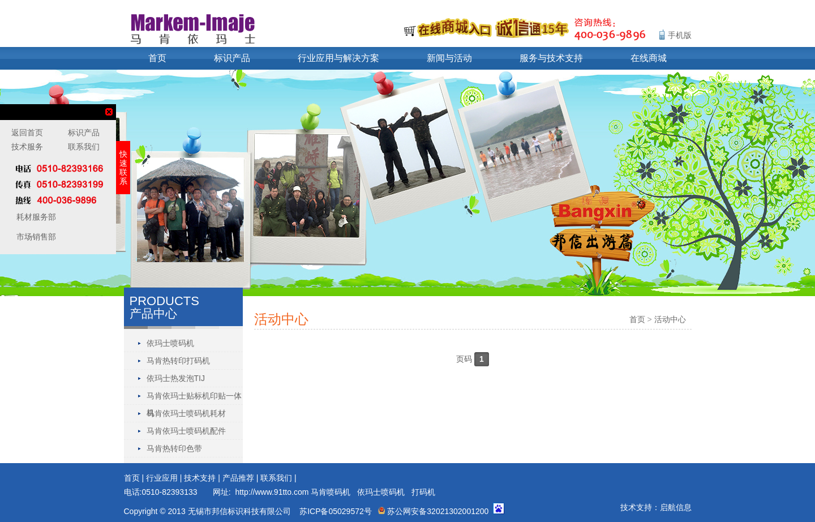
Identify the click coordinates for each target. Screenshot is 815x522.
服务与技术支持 (551, 58)
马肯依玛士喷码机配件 (186, 430)
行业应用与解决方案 (338, 58)
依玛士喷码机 (170, 343)
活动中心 (670, 319)
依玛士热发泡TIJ (176, 378)
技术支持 (200, 477)
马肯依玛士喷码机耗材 (186, 413)
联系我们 (276, 477)
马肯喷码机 (330, 492)
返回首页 (27, 132)
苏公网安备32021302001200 (433, 511)
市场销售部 (35, 236)
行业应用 (162, 477)
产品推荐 (238, 477)
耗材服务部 (35, 216)
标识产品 (232, 58)
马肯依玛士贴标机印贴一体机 (194, 397)
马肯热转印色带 (174, 448)
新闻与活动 (449, 58)
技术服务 (27, 146)
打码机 (423, 492)
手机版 (680, 35)
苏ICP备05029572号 (335, 511)
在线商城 (648, 58)
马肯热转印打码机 (178, 360)
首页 (157, 58)
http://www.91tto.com (271, 492)
